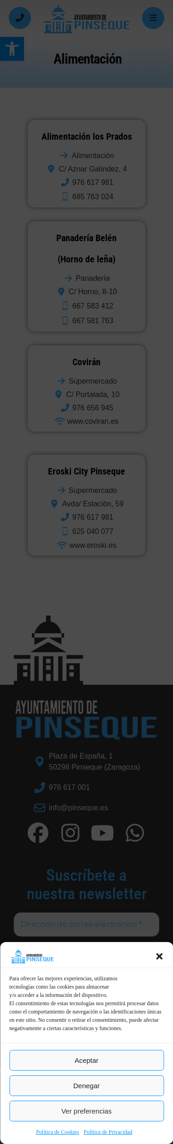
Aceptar (87, 1060)
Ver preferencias (86, 1111)
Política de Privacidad (108, 1132)
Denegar (86, 1086)
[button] (159, 956)
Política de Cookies (57, 1132)
